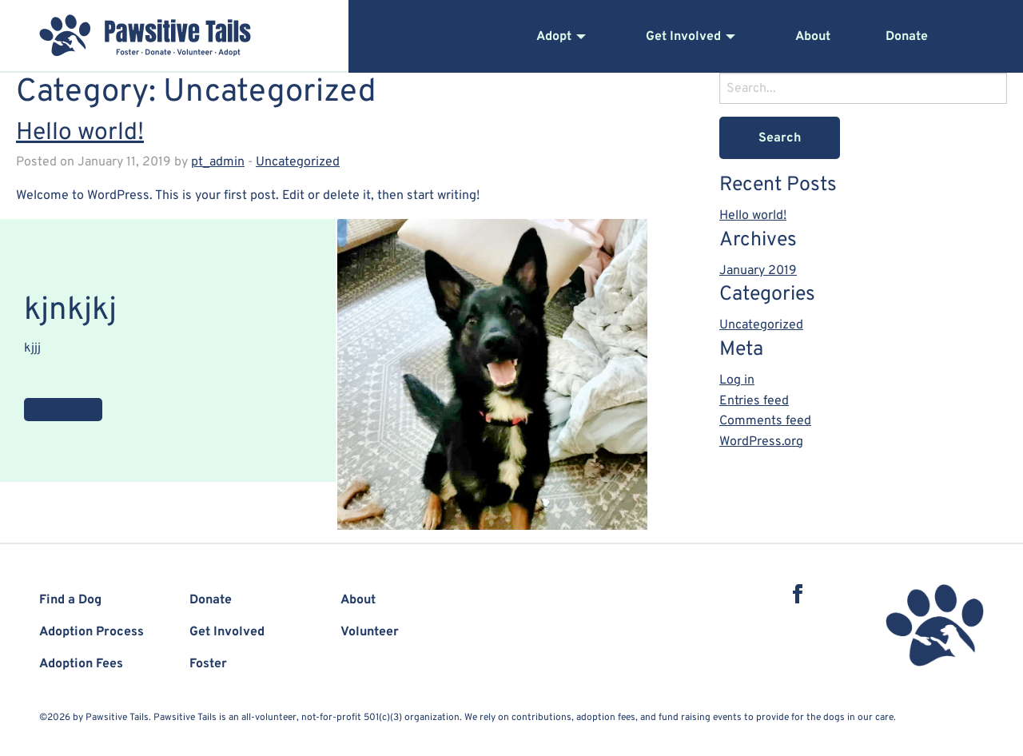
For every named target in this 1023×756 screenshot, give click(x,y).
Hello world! (80, 133)
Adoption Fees (81, 664)
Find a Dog (70, 600)
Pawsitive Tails (145, 34)
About (812, 37)
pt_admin (218, 162)
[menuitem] (591, 37)
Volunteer (369, 632)
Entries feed (754, 401)
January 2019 (758, 271)
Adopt (553, 37)
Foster (208, 664)
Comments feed (765, 421)
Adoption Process (91, 632)
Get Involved (683, 37)
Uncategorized (298, 162)
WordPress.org (761, 442)
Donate (907, 37)
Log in (736, 380)
